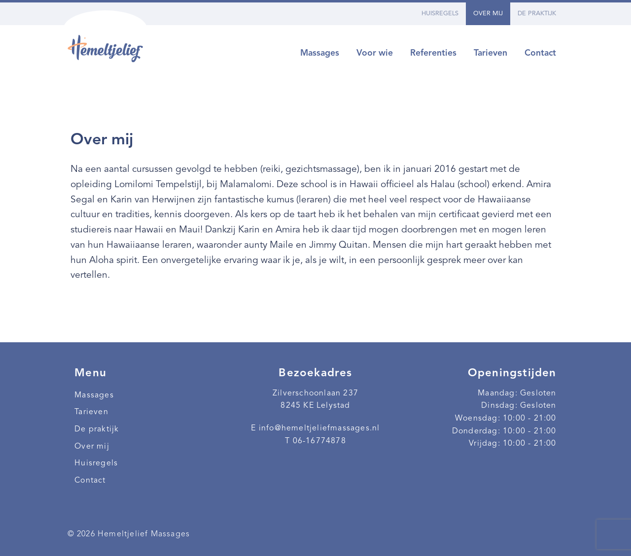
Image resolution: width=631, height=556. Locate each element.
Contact (540, 53)
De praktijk (537, 13)
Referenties (433, 53)
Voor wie (374, 53)
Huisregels (439, 13)
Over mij (488, 13)
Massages (319, 53)
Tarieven (490, 53)
